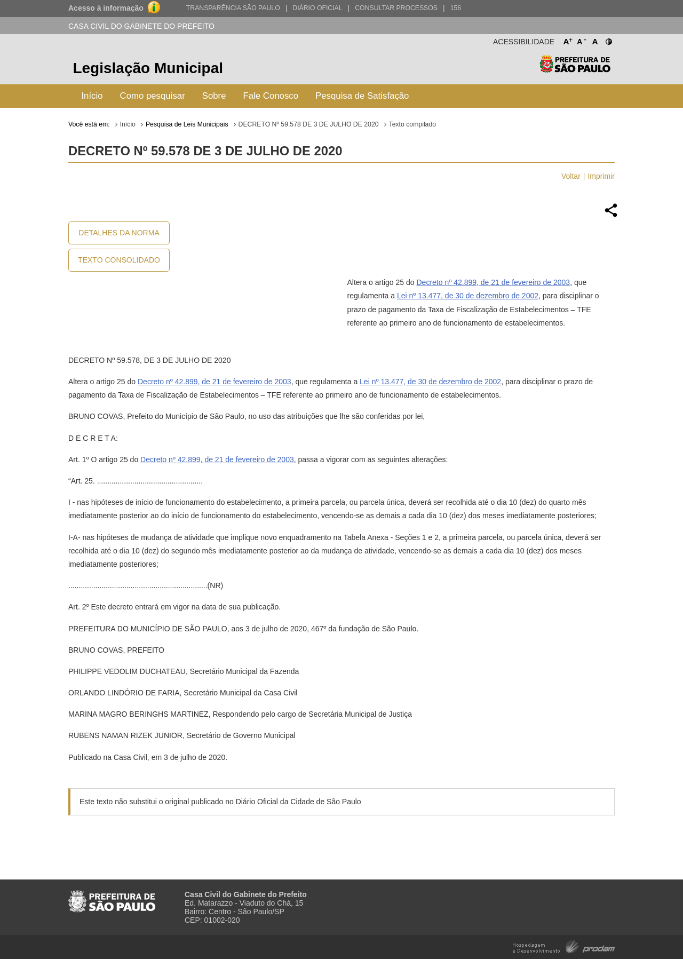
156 (455, 8)
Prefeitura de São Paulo (574, 69)
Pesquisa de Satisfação (362, 96)
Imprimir (601, 176)
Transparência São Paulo (233, 8)
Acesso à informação (106, 8)
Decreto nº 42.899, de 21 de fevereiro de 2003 (493, 282)
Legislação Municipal (148, 68)
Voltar (571, 176)
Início (91, 96)
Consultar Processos (396, 8)
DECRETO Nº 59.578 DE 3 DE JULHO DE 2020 (309, 124)
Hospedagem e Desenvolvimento (564, 946)
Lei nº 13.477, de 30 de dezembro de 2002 (467, 295)
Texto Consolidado (119, 260)
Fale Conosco (271, 96)
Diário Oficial (317, 8)
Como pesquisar (152, 96)
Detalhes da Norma (118, 232)
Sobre (214, 96)
